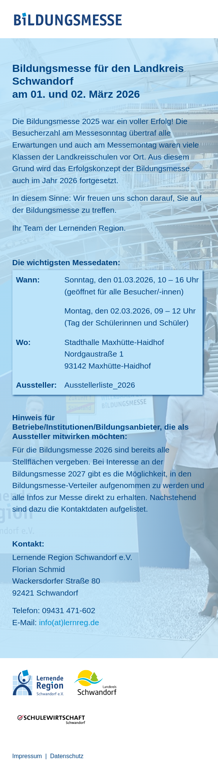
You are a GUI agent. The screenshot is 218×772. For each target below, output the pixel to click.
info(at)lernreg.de (69, 622)
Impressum (27, 756)
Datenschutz (67, 756)
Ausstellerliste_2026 (99, 385)
